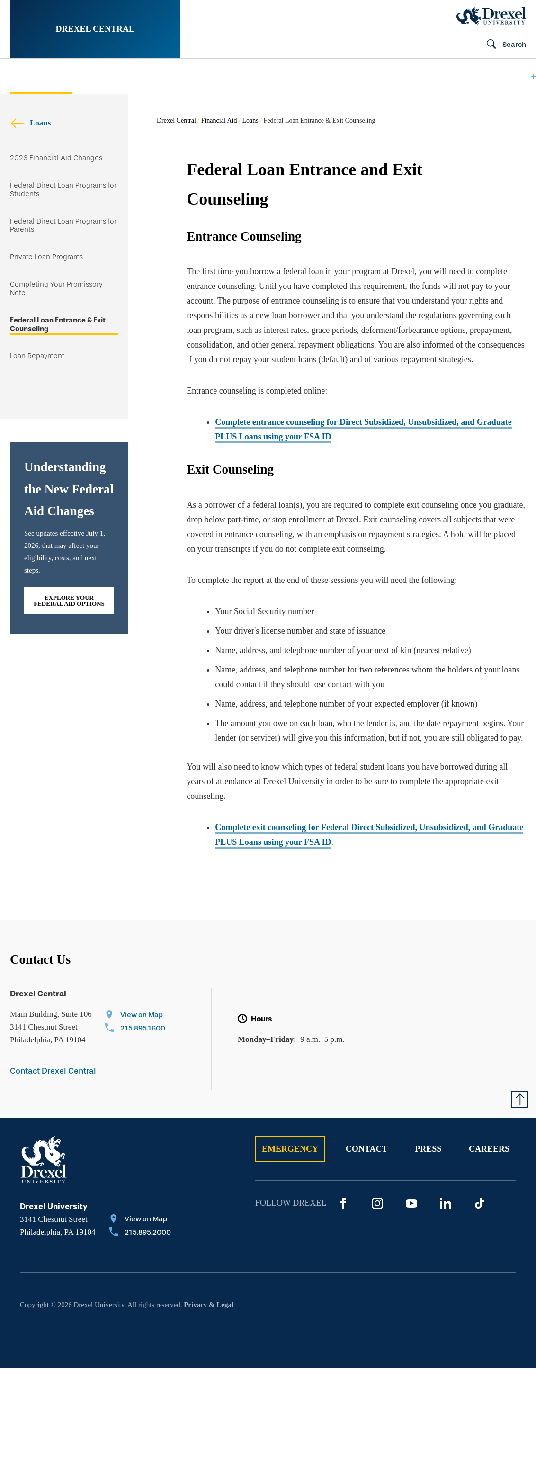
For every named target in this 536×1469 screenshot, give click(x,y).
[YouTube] (411, 1203)
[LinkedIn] (445, 1203)
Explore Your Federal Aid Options (69, 600)
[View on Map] (135, 1015)
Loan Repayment (37, 356)
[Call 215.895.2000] (140, 1233)
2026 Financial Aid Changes (56, 158)
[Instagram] (377, 1203)
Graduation (426, 76)
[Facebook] (343, 1203)
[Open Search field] (502, 45)
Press (428, 1149)
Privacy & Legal (208, 1304)
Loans (30, 123)
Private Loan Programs (46, 257)
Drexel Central (95, 29)
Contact (367, 1149)
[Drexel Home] (491, 16)
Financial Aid (219, 120)
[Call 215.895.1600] (135, 1029)
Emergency (290, 1149)
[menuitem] (41, 76)
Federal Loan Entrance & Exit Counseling (58, 324)
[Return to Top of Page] (519, 1099)
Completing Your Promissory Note (56, 288)
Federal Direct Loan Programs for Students (63, 189)
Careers (489, 1149)
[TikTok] (479, 1203)
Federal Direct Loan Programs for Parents (63, 225)
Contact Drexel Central (53, 1071)
